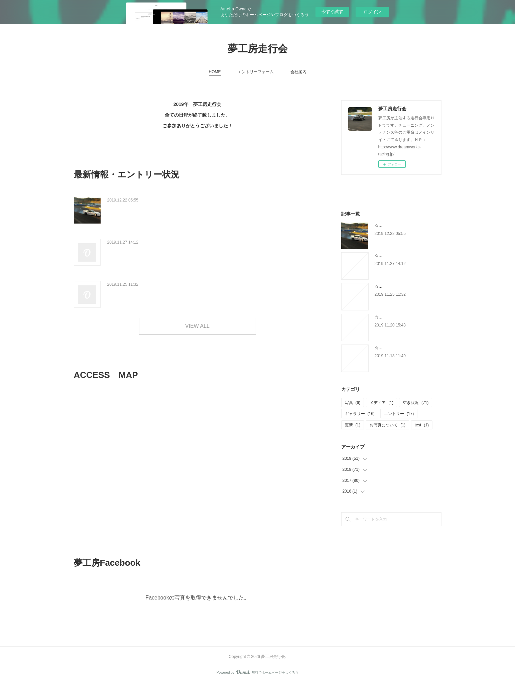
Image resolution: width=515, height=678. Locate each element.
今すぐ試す (332, 11)
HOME (215, 72)
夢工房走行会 (258, 48)
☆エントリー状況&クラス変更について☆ (157, 239)
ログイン (372, 11)
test (422, 425)
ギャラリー (360, 413)
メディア (381, 402)
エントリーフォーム (256, 72)
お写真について (387, 425)
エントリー (399, 413)
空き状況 (415, 402)
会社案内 (298, 72)
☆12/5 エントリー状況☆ (137, 279)
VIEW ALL (197, 320)
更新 (353, 425)
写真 (353, 402)
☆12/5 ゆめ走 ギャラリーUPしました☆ (159, 199)
